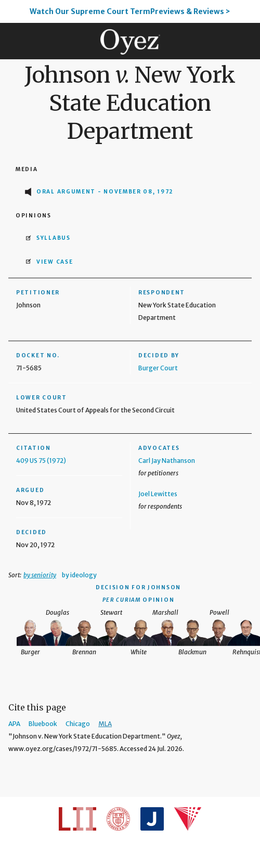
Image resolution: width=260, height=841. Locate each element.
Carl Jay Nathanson (166, 460)
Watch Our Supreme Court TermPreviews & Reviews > (130, 11)
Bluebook (43, 724)
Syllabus (53, 238)
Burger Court (158, 368)
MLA (105, 724)
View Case (54, 261)
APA (14, 724)
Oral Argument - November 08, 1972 (105, 191)
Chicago (78, 724)
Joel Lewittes (157, 494)
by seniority (39, 575)
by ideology (79, 575)
